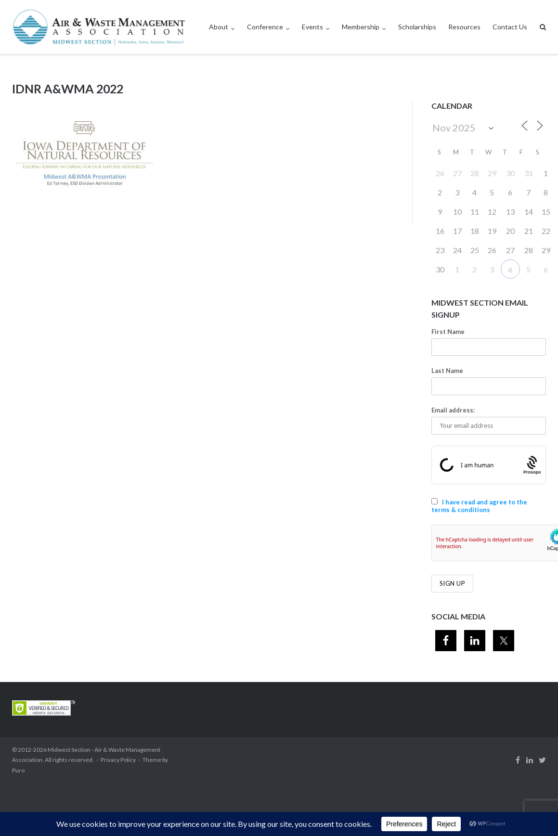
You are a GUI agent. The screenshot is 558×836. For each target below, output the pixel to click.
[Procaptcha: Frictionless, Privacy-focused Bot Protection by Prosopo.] (532, 464)
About (218, 27)
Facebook (518, 760)
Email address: (453, 410)
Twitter (542, 760)
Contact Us (510, 27)
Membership (360, 27)
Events (312, 27)
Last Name (447, 370)
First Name (448, 331)
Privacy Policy (118, 759)
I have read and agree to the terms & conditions (479, 506)
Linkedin (529, 760)
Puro (18, 770)
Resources (464, 27)
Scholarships (417, 27)
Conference (265, 27)
